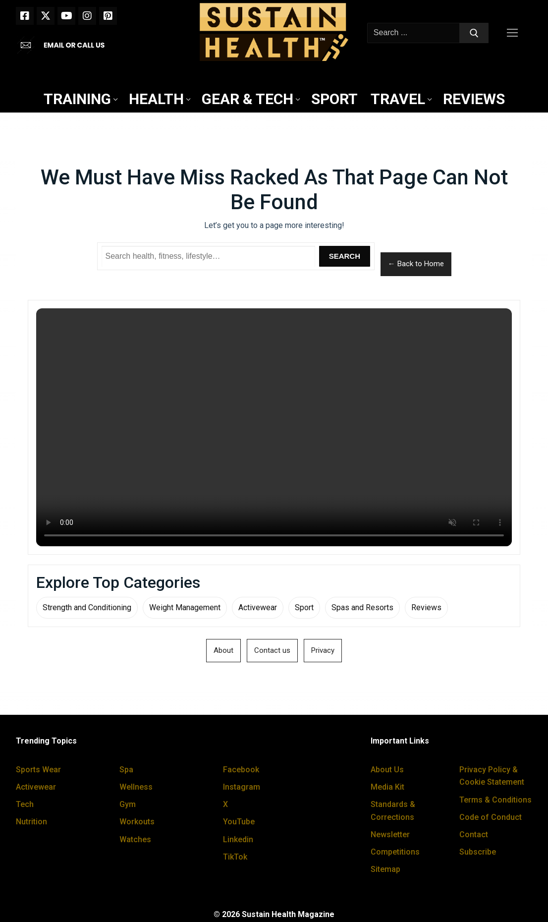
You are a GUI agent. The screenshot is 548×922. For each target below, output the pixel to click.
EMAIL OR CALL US (74, 45)
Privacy (322, 650)
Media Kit (387, 787)
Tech (25, 804)
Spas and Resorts (362, 607)
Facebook (241, 769)
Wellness (136, 787)
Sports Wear (38, 769)
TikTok (235, 857)
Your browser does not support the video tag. (274, 427)
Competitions (395, 852)
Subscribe (477, 852)
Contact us (272, 650)
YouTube (239, 821)
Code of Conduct (490, 817)
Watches (135, 839)
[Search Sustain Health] (209, 256)
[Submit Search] (474, 33)
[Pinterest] (108, 16)
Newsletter (390, 834)
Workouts (137, 821)
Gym (127, 804)
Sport (304, 607)
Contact (473, 834)
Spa (126, 769)
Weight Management (184, 607)
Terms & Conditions (495, 800)
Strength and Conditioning (87, 607)
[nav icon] (514, 33)
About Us (387, 769)
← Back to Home (416, 263)
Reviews (426, 607)
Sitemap (385, 869)
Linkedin (238, 839)
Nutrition (31, 821)
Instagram (241, 787)
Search (344, 256)
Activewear (257, 607)
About (223, 650)
